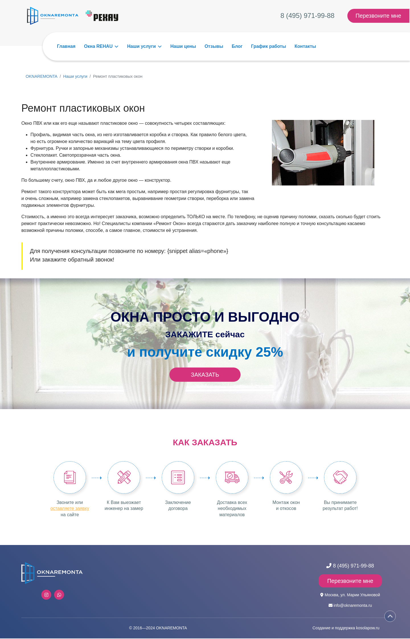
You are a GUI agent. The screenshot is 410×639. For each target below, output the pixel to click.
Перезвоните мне (379, 16)
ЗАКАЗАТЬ (205, 374)
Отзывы (213, 46)
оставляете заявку (69, 509)
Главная (66, 46)
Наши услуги (141, 46)
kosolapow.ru (368, 628)
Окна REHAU (98, 46)
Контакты (305, 46)
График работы (268, 46)
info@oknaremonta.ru (353, 606)
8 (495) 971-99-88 (307, 16)
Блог (237, 46)
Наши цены (183, 46)
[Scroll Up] (390, 616)
